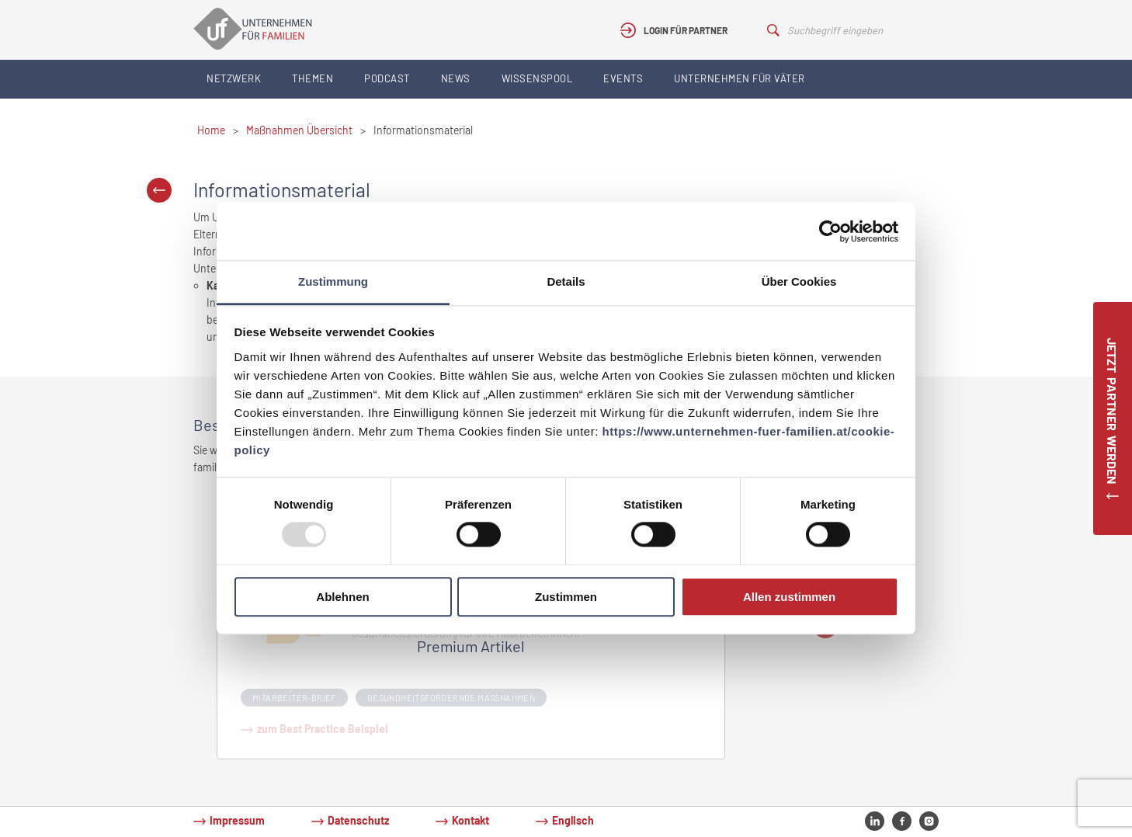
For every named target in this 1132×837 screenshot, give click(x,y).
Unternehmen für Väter (739, 78)
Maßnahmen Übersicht (299, 130)
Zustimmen (566, 596)
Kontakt (470, 820)
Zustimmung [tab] (333, 281)
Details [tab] (566, 281)
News (456, 78)
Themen (312, 78)
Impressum (237, 820)
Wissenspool (537, 78)
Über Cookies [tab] (799, 281)
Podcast (387, 78)
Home (211, 130)
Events (623, 78)
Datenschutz (358, 820)
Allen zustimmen (789, 596)
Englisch (573, 820)
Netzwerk (234, 78)
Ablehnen (342, 596)
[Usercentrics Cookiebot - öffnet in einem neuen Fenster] (830, 231)
